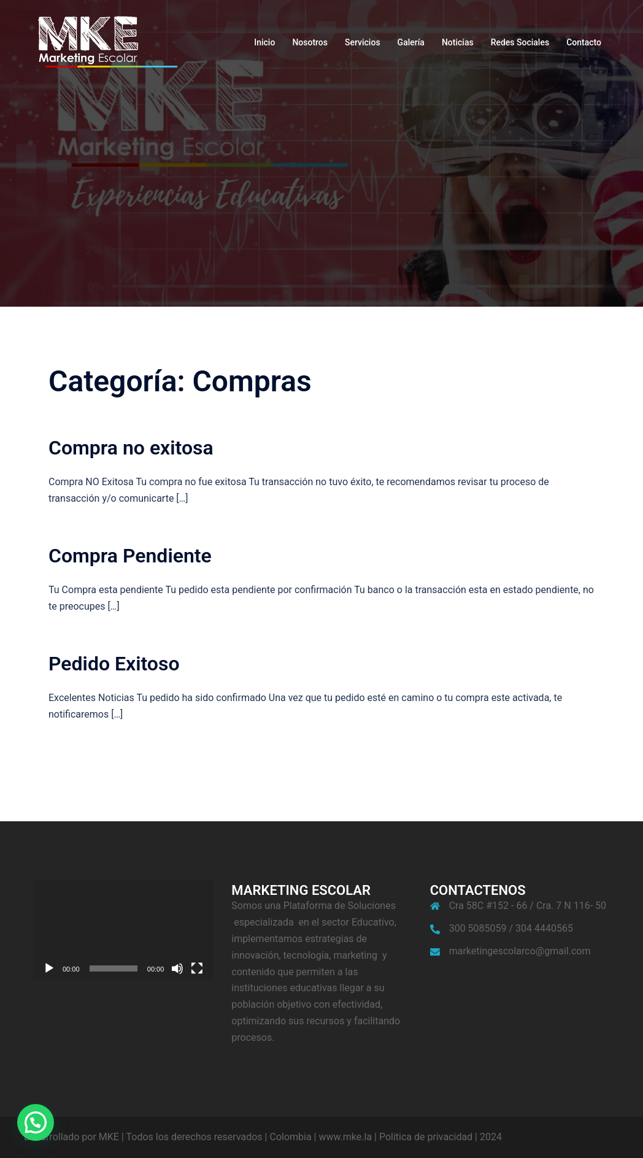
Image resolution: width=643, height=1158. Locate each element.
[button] (35, 1122)
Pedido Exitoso (114, 663)
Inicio (264, 42)
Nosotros (310, 42)
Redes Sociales (520, 42)
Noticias (458, 42)
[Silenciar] (177, 968)
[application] (123, 930)
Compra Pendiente (130, 555)
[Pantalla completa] (197, 968)
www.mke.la (345, 1137)
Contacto (583, 42)
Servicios (362, 42)
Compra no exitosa (131, 447)
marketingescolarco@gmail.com (520, 951)
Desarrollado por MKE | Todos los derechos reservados (143, 1137)
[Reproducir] (49, 968)
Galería (411, 42)
